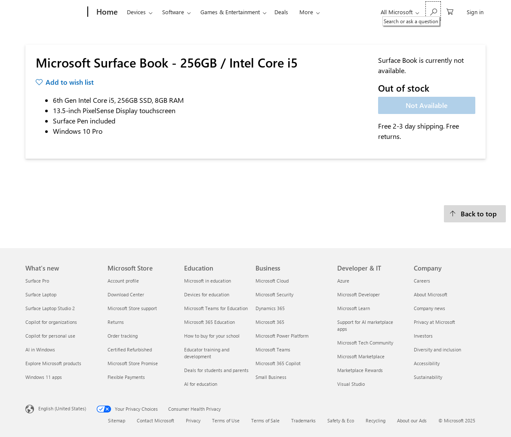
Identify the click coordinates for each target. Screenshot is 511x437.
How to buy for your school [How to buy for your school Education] (212, 335)
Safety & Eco (340, 420)
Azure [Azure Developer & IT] (343, 280)
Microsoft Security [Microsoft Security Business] (274, 294)
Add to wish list (70, 81)
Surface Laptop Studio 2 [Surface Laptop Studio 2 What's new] (50, 308)
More (306, 11)
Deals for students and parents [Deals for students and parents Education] (216, 370)
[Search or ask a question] (433, 11)
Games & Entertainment (230, 11)
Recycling (375, 420)
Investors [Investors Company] (423, 335)
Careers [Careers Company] (422, 280)
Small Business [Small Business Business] (271, 377)
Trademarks (303, 420)
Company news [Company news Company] (429, 308)
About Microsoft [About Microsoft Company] (430, 294)
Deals (281, 11)
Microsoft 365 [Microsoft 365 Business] (270, 322)
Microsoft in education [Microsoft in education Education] (207, 280)
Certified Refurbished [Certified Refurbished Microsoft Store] (130, 349)
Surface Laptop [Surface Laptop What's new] (40, 294)
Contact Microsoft (155, 420)
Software (173, 11)
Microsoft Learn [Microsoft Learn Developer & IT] (353, 308)
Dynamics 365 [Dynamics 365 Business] (270, 308)
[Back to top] (475, 213)
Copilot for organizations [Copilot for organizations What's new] (51, 322)
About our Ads (412, 420)
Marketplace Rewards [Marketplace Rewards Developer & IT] (360, 370)
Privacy (193, 420)
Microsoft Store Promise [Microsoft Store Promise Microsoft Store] (133, 363)
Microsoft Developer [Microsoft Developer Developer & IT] (358, 294)
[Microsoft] (54, 12)
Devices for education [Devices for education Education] (206, 294)
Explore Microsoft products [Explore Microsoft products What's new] (53, 363)
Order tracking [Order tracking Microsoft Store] (123, 335)
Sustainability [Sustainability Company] (428, 377)
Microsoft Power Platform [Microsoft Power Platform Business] (282, 335)
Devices (136, 11)
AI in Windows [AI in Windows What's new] (40, 349)
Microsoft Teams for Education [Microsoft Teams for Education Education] (216, 308)
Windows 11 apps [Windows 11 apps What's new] (43, 377)
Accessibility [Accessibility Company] (427, 363)
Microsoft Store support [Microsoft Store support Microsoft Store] (132, 308)
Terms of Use (226, 420)
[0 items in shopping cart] (449, 11)
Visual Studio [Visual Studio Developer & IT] (351, 384)
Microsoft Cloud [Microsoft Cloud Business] (272, 280)
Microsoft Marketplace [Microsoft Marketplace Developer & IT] (361, 356)
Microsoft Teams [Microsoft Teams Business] (273, 349)
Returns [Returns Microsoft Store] (116, 322)
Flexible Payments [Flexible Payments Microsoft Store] (126, 377)
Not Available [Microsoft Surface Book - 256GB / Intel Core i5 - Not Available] (427, 105)
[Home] (106, 12)
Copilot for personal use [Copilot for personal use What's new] (50, 335)
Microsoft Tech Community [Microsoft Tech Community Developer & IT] (365, 342)
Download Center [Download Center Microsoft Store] (126, 294)
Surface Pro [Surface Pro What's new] (37, 280)
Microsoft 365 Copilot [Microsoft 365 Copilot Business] (278, 363)
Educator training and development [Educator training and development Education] (206, 353)
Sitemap (116, 420)
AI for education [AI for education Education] (200, 384)
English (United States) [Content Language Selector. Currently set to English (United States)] (62, 408)
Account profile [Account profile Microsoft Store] (123, 280)
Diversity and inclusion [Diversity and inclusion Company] (437, 349)
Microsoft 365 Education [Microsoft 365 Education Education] (209, 322)
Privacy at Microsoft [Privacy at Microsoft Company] (434, 322)
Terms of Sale (265, 420)
